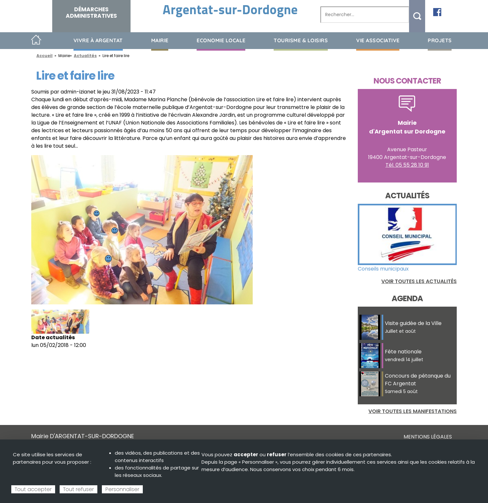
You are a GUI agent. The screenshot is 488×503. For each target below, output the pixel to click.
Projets (440, 40)
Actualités (85, 55)
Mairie (160, 40)
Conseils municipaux (383, 268)
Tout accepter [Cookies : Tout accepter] (33, 489)
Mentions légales (428, 436)
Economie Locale (221, 40)
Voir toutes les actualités (419, 281)
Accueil (36, 40)
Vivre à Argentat (98, 40)
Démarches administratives (91, 12)
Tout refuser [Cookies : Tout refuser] (78, 489)
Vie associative (378, 40)
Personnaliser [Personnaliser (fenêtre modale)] (122, 489)
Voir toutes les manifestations (412, 411)
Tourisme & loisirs (301, 40)
